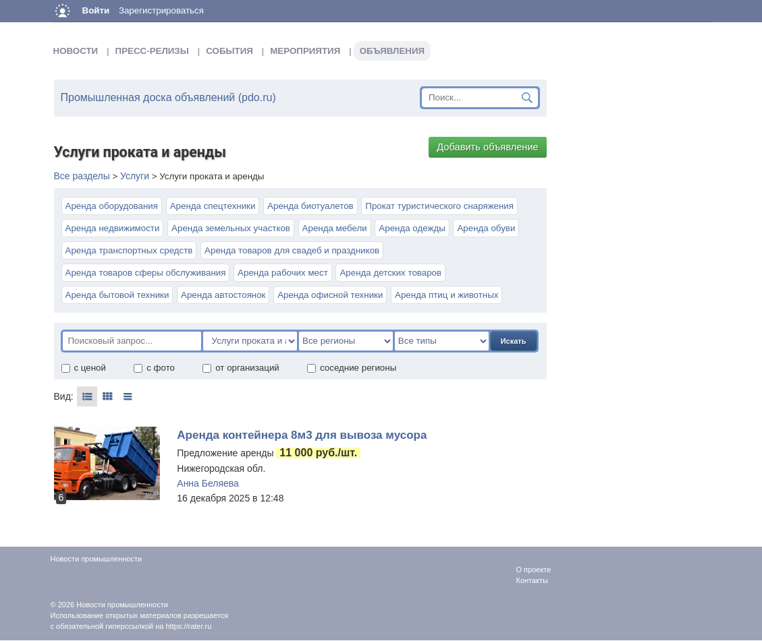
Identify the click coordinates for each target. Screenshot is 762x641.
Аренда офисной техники (330, 295)
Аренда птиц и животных (446, 295)
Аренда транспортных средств (129, 250)
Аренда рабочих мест (283, 273)
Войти (96, 10)
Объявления (392, 51)
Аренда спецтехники (213, 206)
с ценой (83, 368)
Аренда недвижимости (112, 228)
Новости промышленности (122, 605)
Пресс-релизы (152, 51)
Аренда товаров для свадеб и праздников (292, 250)
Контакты (532, 580)
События (229, 51)
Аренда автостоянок (223, 295)
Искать (513, 341)
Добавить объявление (488, 147)
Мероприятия (305, 51)
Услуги (134, 176)
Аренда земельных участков (230, 228)
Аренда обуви (486, 228)
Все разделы (82, 176)
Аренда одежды (412, 228)
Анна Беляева (208, 483)
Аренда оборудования (111, 206)
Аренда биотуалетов (310, 206)
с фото (154, 368)
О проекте (533, 570)
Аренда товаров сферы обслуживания (145, 273)
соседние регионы (351, 368)
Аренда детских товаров (390, 273)
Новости (76, 51)
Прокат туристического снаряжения (439, 206)
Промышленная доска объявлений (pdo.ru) (168, 97)
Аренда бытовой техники (117, 295)
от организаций (240, 368)
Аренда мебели (334, 228)
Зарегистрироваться (161, 10)
